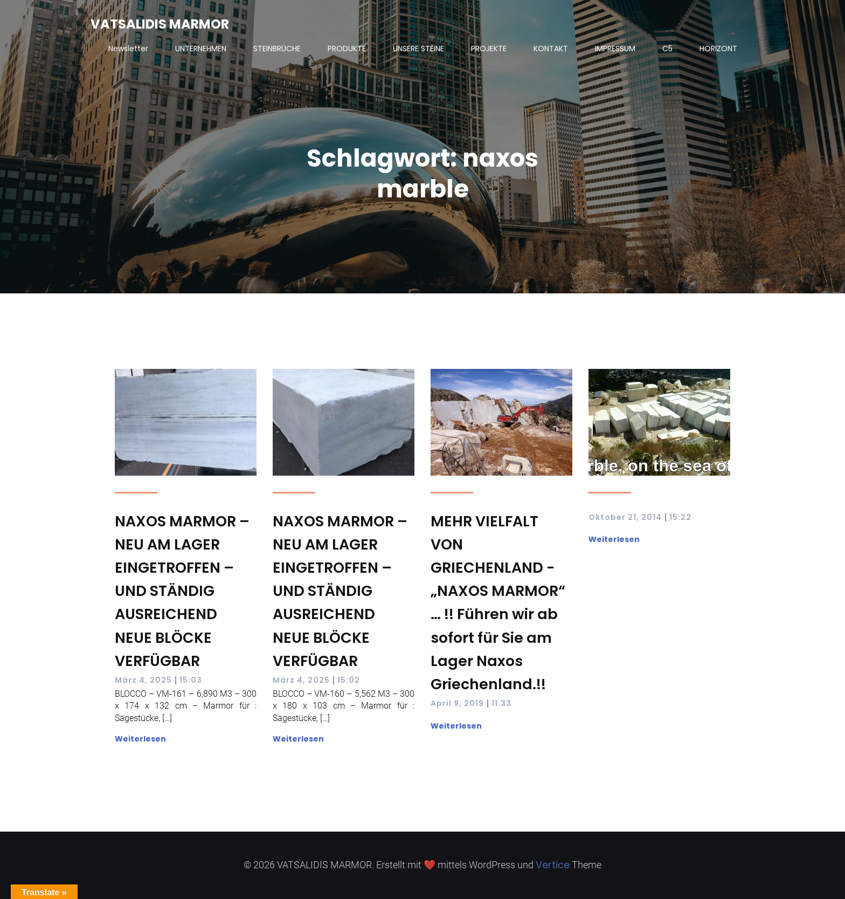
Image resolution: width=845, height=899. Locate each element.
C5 (667, 48)
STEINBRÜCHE (277, 48)
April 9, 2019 (457, 703)
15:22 (680, 517)
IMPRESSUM (615, 48)
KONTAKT (551, 48)
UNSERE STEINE (418, 48)
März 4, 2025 (143, 680)
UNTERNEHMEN (200, 48)
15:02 (348, 680)
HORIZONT (718, 48)
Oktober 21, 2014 (625, 517)
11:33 (501, 703)
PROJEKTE (489, 48)
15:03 (190, 680)
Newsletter (128, 48)
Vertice (553, 864)
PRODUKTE (347, 48)
